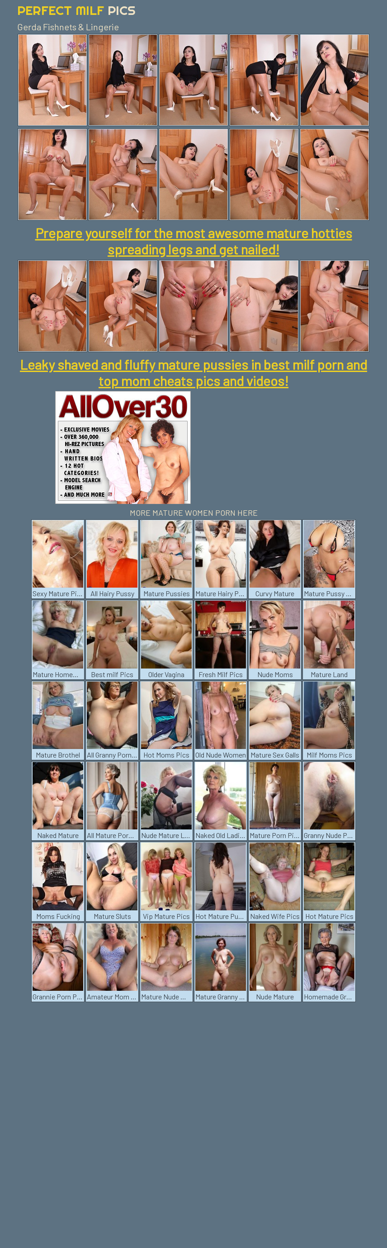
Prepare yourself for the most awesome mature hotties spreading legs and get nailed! (193, 241)
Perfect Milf (76, 10)
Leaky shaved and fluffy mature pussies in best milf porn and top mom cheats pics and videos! (193, 372)
